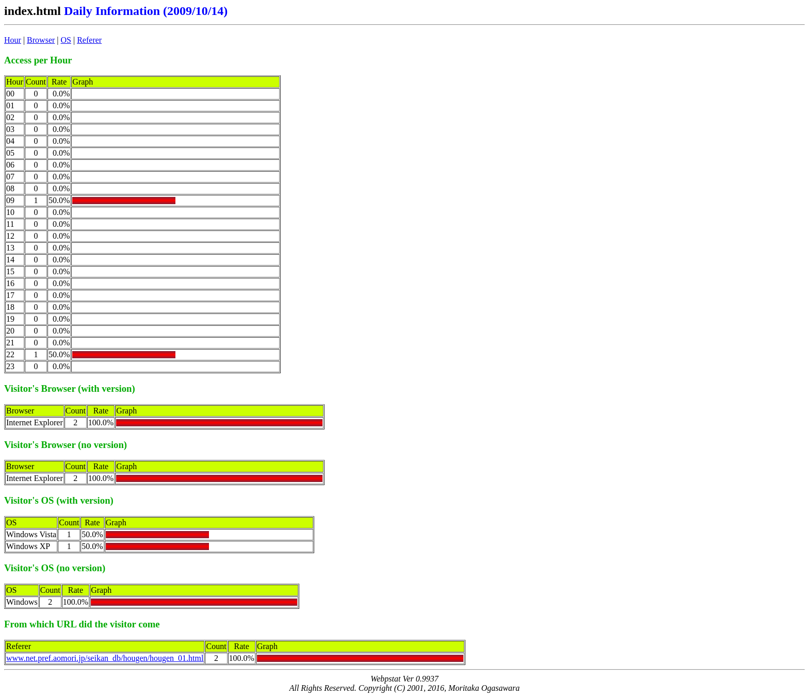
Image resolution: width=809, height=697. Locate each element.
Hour (12, 40)
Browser (41, 40)
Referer (89, 40)
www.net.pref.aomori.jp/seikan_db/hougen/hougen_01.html (104, 658)
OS (66, 40)
